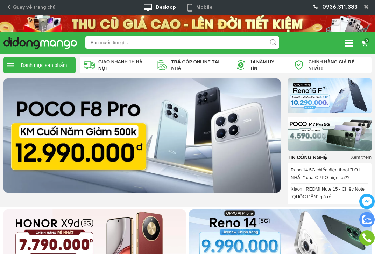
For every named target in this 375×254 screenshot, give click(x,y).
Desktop (160, 7)
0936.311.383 (335, 7)
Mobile (200, 7)
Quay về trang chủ (31, 7)
